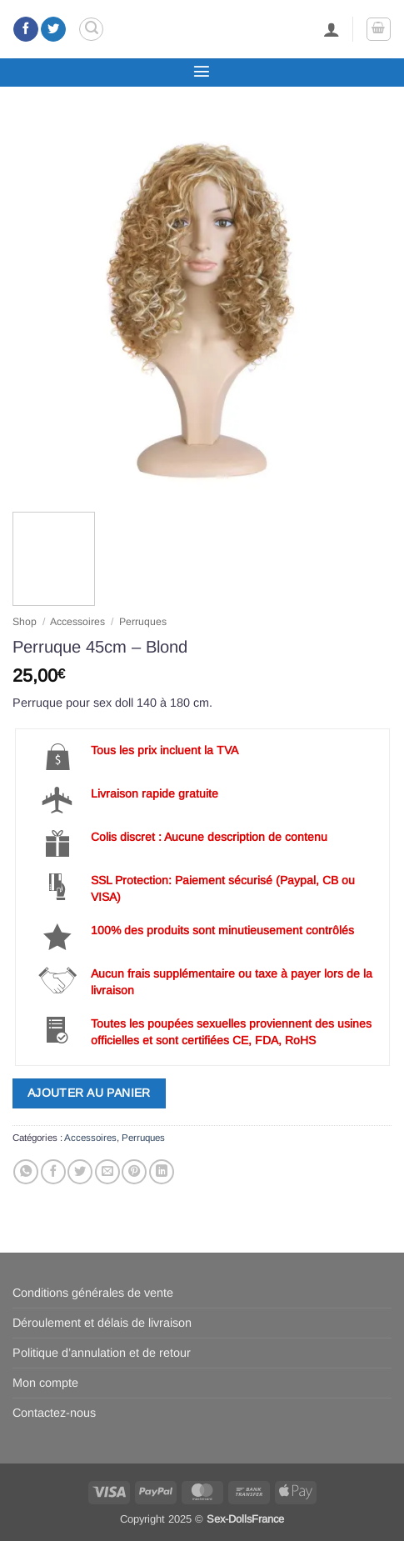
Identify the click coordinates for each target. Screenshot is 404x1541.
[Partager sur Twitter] (79, 1171)
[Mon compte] (331, 29)
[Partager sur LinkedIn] (161, 1171)
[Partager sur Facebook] (53, 1171)
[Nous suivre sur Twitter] (53, 29)
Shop (24, 622)
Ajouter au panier (89, 1092)
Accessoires (77, 622)
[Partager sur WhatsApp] (25, 1171)
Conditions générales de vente (92, 1292)
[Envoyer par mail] (107, 1171)
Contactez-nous (54, 1412)
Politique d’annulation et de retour (101, 1352)
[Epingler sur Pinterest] (134, 1171)
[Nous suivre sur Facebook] (25, 29)
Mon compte (45, 1382)
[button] (91, 30)
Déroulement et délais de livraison (102, 1322)
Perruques (143, 622)
